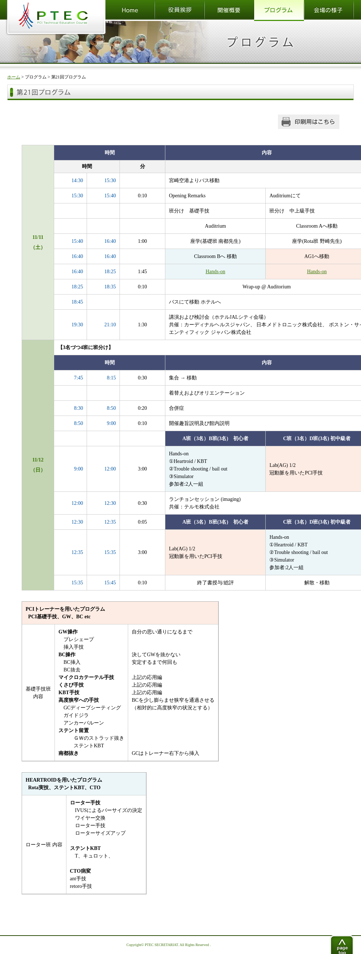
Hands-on (215, 271)
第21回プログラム (68, 77)
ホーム (13, 77)
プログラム (36, 77)
